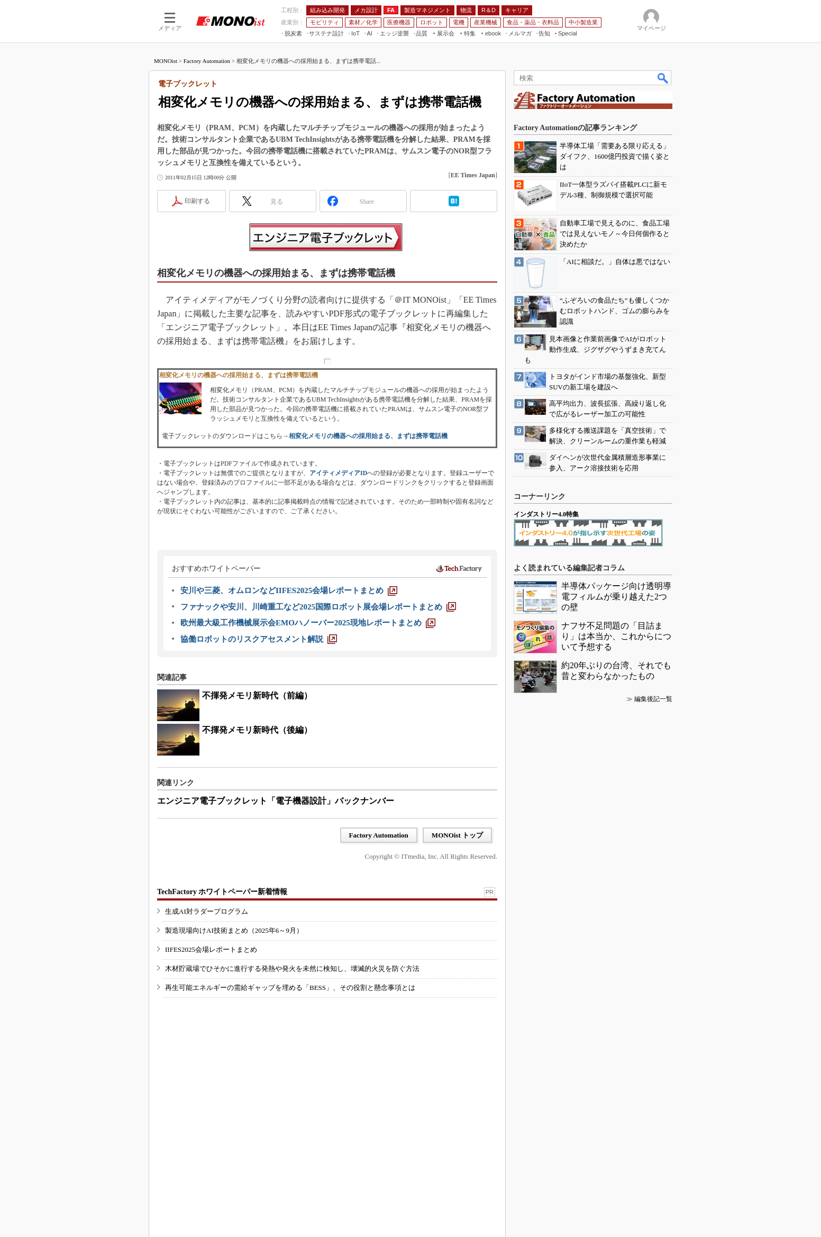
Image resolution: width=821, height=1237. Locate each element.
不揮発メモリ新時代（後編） (257, 729)
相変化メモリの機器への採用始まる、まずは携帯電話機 (368, 436)
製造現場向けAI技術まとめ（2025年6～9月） (234, 930)
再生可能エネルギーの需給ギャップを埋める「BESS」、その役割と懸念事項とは (290, 988)
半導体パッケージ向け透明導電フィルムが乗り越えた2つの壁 (616, 596)
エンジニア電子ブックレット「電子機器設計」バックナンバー (275, 800)
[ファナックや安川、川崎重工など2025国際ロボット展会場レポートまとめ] (318, 607)
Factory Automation (207, 61)
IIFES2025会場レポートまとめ (211, 949)
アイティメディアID (338, 473)
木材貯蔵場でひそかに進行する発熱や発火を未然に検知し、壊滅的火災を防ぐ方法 (292, 968)
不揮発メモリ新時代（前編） (257, 695)
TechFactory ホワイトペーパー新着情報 (222, 892)
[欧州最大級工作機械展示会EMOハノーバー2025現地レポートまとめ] (307, 622)
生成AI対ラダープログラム (206, 911)
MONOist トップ (457, 835)
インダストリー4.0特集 (546, 514)
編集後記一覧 (653, 699)
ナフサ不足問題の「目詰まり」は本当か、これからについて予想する (616, 636)
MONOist (165, 61)
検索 (663, 77)
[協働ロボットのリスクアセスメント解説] (258, 639)
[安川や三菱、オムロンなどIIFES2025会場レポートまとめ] (288, 590)
